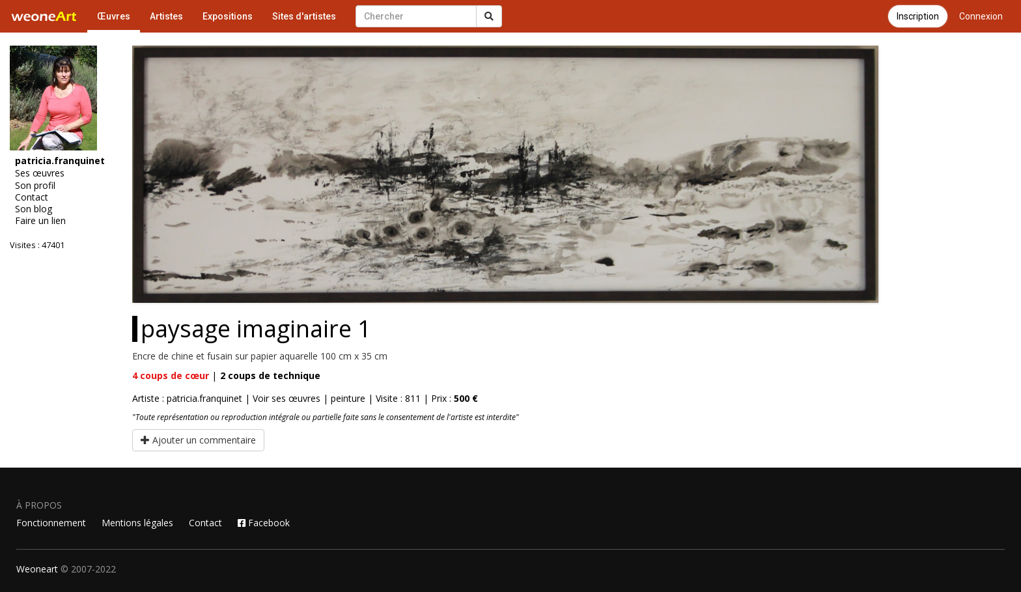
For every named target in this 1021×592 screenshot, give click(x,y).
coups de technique (270, 375)
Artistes (166, 16)
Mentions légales (137, 522)
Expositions (228, 16)
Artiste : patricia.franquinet (187, 398)
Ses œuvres (39, 173)
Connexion (981, 16)
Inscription (918, 16)
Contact (31, 197)
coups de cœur (170, 375)
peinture (348, 398)
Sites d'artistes (304, 16)
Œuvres (113, 16)
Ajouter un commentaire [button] (198, 440)
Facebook (264, 522)
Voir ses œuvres (286, 398)
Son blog (33, 209)
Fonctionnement (51, 522)
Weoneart (37, 569)
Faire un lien (40, 221)
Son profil (35, 185)
